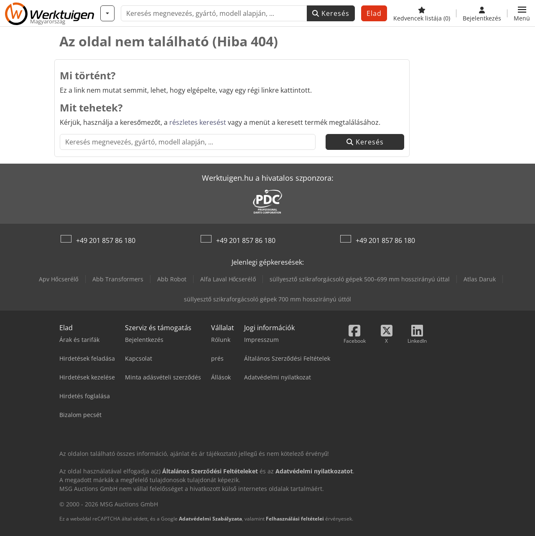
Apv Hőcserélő (59, 279)
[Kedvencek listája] (421, 13)
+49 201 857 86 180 (105, 240)
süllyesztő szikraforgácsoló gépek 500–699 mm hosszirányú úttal (360, 279)
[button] (522, 13)
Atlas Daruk (480, 279)
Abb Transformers (117, 279)
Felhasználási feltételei (295, 518)
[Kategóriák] (107, 13)
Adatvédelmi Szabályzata (210, 518)
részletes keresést (197, 122)
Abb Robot (171, 279)
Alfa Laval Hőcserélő (228, 279)
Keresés (330, 13)
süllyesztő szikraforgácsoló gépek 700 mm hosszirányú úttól (267, 299)
